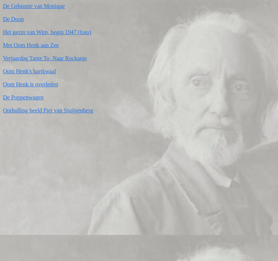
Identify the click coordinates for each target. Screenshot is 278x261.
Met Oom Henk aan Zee (31, 45)
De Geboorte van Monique (34, 6)
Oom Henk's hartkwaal (29, 71)
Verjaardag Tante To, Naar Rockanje (45, 58)
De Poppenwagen (23, 97)
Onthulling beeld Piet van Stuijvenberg (48, 110)
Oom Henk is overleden (30, 84)
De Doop (13, 19)
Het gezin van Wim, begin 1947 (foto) (47, 32)
